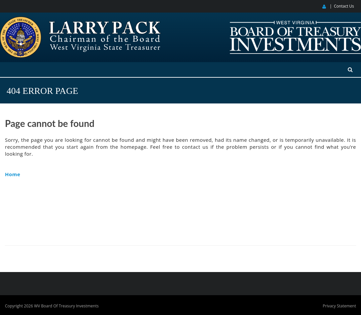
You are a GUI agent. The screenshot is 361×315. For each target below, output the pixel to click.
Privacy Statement (339, 306)
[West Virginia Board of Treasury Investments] (295, 23)
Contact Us (344, 6)
